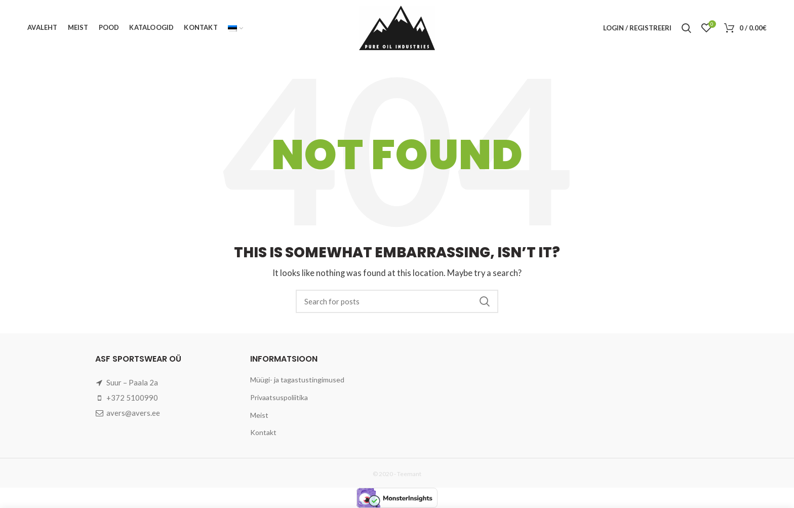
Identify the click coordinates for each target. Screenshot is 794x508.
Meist (259, 415)
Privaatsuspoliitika (279, 397)
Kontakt (263, 432)
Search (484, 301)
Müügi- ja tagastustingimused (297, 379)
